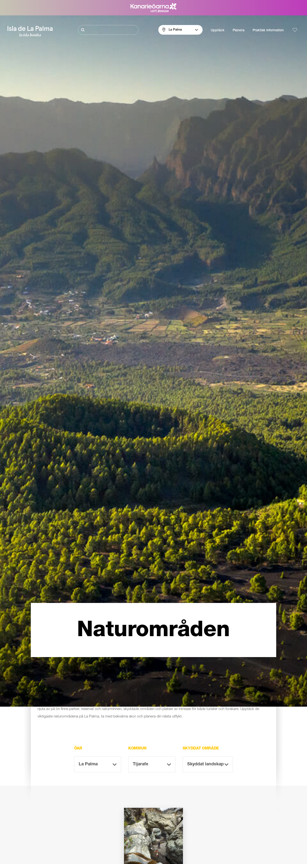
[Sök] (108, 30)
